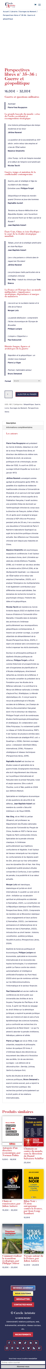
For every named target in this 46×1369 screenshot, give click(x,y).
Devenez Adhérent (23, 1288)
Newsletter (23, 1299)
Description (11, 423)
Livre (7, 408)
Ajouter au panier (27, 394)
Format (8, 381)
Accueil (6, 12)
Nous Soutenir (23, 1293)
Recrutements (23, 1334)
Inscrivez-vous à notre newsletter (23, 1359)
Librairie (14, 12)
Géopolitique (29, 404)
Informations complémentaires (19, 427)
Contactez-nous (23, 1305)
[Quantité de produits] (9, 394)
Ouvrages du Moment (27, 12)
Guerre (37, 404)
